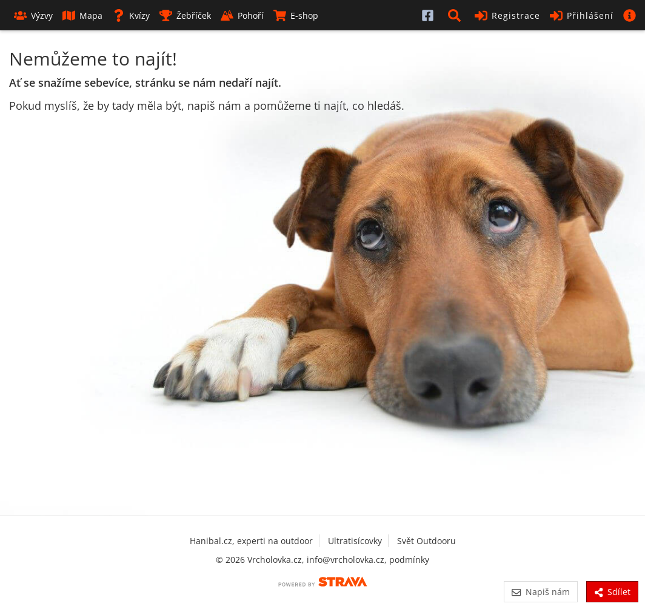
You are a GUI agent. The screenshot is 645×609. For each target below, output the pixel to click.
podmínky (409, 559)
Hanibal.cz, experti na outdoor (251, 541)
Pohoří (242, 15)
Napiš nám (540, 591)
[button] (456, 15)
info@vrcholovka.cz (345, 559)
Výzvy (33, 15)
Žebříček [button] (185, 15)
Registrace (507, 15)
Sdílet (612, 591)
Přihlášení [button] (581, 15)
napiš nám (214, 105)
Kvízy (131, 15)
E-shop (295, 15)
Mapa (82, 15)
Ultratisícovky (355, 541)
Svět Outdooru (426, 541)
